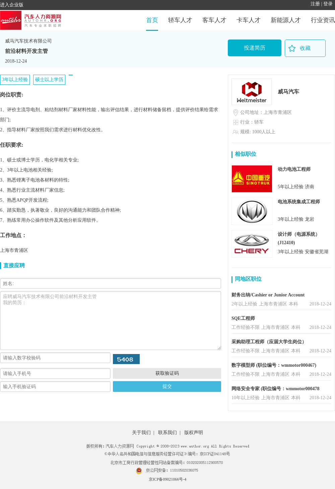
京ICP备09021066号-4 (168, 479)
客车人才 (214, 20)
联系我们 (167, 432)
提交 (167, 386)
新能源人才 (286, 20)
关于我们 (141, 432)
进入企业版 (11, 4)
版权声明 (193, 432)
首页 (152, 20)
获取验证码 (167, 373)
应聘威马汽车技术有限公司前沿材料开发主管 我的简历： (110, 320)
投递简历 (254, 48)
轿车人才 (180, 20)
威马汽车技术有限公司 (28, 41)
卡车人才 (249, 20)
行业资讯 (323, 20)
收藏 (305, 48)
